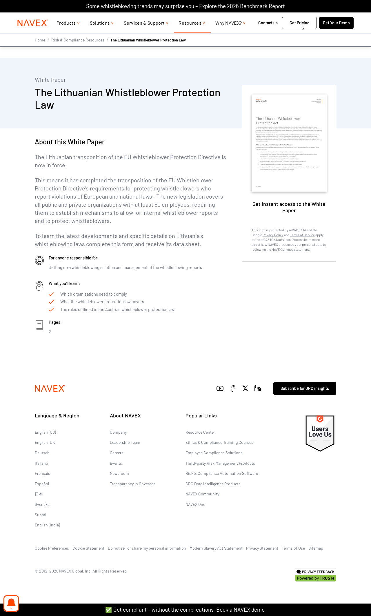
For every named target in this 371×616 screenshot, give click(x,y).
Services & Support (144, 34)
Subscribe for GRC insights (305, 388)
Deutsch (42, 452)
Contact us (268, 34)
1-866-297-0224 (292, 18)
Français (42, 473)
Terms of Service (302, 234)
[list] (335, 18)
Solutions (100, 34)
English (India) (47, 524)
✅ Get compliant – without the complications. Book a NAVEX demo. (185, 609)
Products (66, 34)
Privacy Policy (273, 234)
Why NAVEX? (228, 34)
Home (40, 51)
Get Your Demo (336, 34)
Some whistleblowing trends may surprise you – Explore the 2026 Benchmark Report (185, 6)
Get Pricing (300, 34)
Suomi (40, 514)
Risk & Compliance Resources (77, 51)
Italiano (41, 463)
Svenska (42, 504)
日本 (39, 493)
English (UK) (45, 442)
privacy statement (295, 249)
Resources (190, 34)
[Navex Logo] (32, 34)
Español (42, 483)
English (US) (45, 432)
